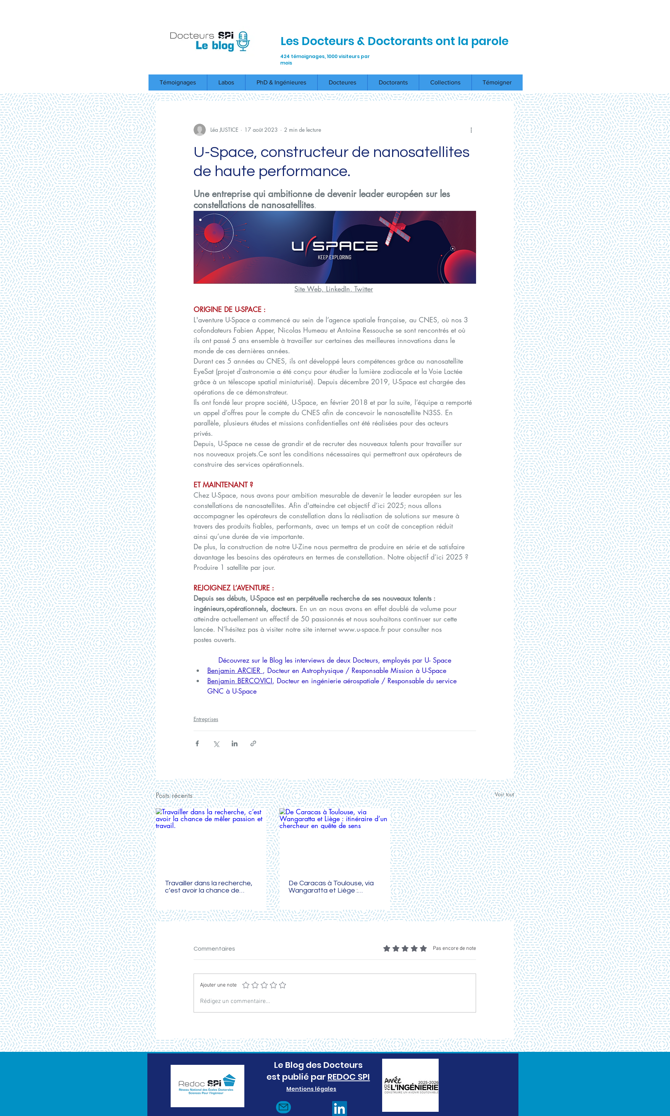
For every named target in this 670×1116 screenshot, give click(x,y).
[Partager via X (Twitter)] (216, 743)
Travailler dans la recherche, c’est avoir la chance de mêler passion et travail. (208, 887)
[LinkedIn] (339, 1108)
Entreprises (206, 719)
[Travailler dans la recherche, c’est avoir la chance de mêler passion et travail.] (211, 839)
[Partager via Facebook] (197, 743)
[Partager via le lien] (253, 743)
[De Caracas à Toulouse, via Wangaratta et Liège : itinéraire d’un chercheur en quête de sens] (334, 839)
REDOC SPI (349, 1077)
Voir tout (504, 794)
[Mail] (283, 1107)
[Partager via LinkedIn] (234, 743)
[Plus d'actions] (471, 129)
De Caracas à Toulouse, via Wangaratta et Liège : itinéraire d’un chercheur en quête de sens (331, 887)
